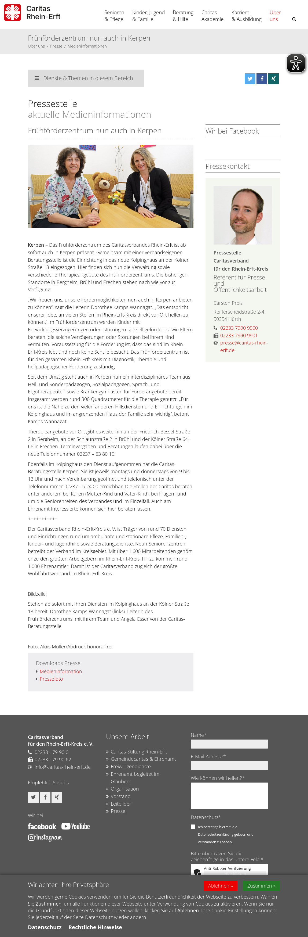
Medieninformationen (87, 46)
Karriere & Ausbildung (247, 16)
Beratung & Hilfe (183, 16)
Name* (199, 735)
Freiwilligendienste (128, 766)
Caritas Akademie (212, 16)
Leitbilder (118, 804)
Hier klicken (235, 873)
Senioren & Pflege (114, 16)
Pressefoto (49, 679)
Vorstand (118, 796)
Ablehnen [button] (218, 885)
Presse (56, 46)
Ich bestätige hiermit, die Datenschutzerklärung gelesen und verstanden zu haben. (226, 834)
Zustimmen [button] (259, 885)
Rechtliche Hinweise (95, 927)
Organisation (122, 789)
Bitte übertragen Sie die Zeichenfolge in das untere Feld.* (227, 856)
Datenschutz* (206, 817)
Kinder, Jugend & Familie (148, 16)
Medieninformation (59, 671)
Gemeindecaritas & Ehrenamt (141, 759)
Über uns (275, 16)
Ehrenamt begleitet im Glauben (132, 777)
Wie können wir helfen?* (218, 778)
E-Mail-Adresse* (208, 756)
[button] (294, 19)
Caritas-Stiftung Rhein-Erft (136, 752)
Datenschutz (45, 927)
